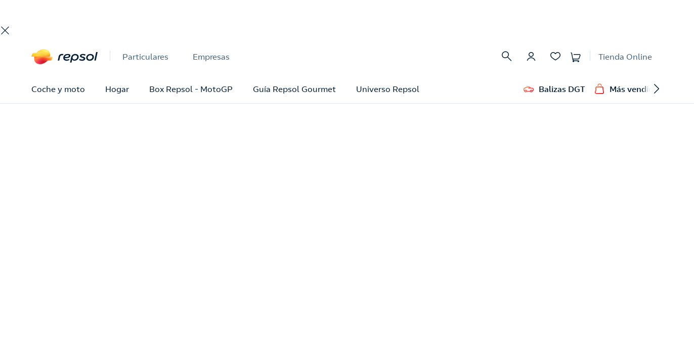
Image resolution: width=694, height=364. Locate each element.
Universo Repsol (387, 89)
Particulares (145, 57)
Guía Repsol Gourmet (294, 89)
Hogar (117, 89)
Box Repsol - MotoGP (191, 89)
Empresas (211, 57)
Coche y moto (58, 89)
